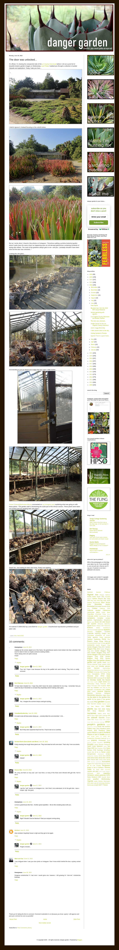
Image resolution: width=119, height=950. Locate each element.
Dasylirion (107, 620)
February (94, 347)
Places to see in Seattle (95, 734)
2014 (91, 371)
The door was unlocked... (98, 321)
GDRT (108, 662)
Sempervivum (91, 754)
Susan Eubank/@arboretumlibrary (20, 504)
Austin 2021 (100, 596)
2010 (91, 382)
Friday (47, 66)
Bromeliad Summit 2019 (102, 606)
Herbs (101, 670)
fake (109, 633)
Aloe (15, 635)
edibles (98, 627)
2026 (91, 274)
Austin (94, 596)
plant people (90, 736)
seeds (108, 752)
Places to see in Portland (101, 732)
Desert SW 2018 (100, 622)
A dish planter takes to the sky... (100, 330)
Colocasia (90, 616)
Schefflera (107, 750)
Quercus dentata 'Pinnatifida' (95, 742)
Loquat (94, 691)
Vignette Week (106, 777)
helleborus (97, 670)
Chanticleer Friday (100, 614)
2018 (91, 361)
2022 (91, 285)
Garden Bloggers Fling (103, 645)
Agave (90, 594)
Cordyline (100, 618)
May (92, 339)
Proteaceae (102, 740)
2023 (91, 282)
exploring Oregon (100, 633)
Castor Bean (106, 612)
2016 (91, 366)
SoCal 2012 (102, 755)
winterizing (101, 783)
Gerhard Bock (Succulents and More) (26, 741)
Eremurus (90, 631)
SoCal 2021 (20, 635)
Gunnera (96, 668)
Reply (16, 658)
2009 (91, 385)
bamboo (94, 598)
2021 (91, 353)
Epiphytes (107, 629)
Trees (89, 769)
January (93, 350)
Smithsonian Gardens (92, 755)
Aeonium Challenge (103, 592)
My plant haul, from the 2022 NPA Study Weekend (99, 308)
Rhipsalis (101, 744)
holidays (90, 672)
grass (88, 666)
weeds (96, 781)
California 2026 (105, 608)
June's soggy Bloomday (98, 328)
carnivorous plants (93, 612)
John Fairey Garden (92, 681)
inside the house (103, 680)
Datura (89, 622)
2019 (91, 358)
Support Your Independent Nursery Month (98, 763)
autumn (89, 598)
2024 (91, 279)
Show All (108, 554)
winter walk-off (94, 783)
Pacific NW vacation (103, 726)
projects (94, 740)
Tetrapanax (106, 765)
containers (91, 618)
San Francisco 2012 (100, 748)
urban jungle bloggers (104, 771)
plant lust (107, 734)
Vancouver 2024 (93, 773)
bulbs (88, 608)
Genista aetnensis (92, 664)
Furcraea (102, 643)
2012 (91, 377)
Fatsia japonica (92, 637)
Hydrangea (100, 678)
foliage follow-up (104, 641)
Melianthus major (100, 695)
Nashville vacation (96, 703)
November (94, 290)
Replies (19, 662)
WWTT (100, 785)
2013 (91, 374)
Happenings (90, 670)
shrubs (108, 754)
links (103, 689)
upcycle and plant (92, 771)
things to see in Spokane (95, 767)
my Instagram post (48, 504)
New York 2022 (99, 709)
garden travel (101, 662)
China (108, 614)
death (93, 622)
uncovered (107, 769)
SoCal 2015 (94, 758)
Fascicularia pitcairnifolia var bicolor (98, 635)
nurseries (91, 713)
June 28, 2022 (27, 872)
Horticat (17, 830)
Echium (90, 628)
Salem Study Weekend (94, 746)
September (94, 295)
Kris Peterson (19, 683)
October (93, 292)
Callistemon (106, 610)
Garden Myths (94, 542)
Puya (108, 740)
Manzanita (91, 695)
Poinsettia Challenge (100, 738)
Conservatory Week (104, 616)
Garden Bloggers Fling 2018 (96, 654)
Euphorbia (90, 633)
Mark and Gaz (19, 858)
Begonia (89, 602)
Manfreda (98, 693)
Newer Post (13, 919)
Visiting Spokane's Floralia (99, 333)
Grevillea (101, 666)
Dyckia (89, 625)
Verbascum (90, 775)
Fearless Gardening (93, 639)
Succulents (106, 761)
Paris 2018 (96, 728)
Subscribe (98, 222)
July (92, 300)
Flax (109, 639)
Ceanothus (90, 614)
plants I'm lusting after (103, 736)
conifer (96, 616)
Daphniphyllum (98, 620)
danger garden (42, 627)
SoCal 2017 (102, 758)
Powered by (98, 229)
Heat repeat (94, 305)
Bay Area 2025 (105, 600)
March (93, 344)
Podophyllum (90, 738)
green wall (94, 666)
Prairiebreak (93, 549)
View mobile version (45, 923)
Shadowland (101, 754)
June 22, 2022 (28, 858)
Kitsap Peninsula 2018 (93, 685)
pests (108, 728)
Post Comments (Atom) (24, 928)
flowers (89, 641)
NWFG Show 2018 (92, 715)
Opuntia (101, 717)
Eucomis (107, 631)
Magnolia (107, 691)
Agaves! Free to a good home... (100, 336)
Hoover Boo (18, 770)
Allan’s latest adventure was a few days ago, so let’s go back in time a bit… (99, 524)
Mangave (107, 693)
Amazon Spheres (105, 594)
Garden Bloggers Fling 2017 (100, 652)
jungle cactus (102, 682)
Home (45, 919)
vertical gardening (100, 775)
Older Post (76, 919)
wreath (96, 785)
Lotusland (100, 691)
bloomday (98, 604)
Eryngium (99, 631)
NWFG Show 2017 (104, 713)
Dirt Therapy (94, 529)
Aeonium (90, 592)
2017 (91, 364)
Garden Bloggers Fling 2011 (96, 647)
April (92, 342)
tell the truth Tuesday (94, 765)
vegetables (106, 773)
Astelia (89, 596)
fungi (98, 643)
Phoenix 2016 (92, 730)
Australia (107, 596)
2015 (91, 369)
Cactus (94, 608)
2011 (91, 379)
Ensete (95, 629)
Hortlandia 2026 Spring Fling (102, 672)
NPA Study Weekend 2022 (98, 711)
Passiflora (103, 728)
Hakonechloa (106, 668)
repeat (96, 744)
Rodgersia (107, 744)
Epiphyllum (101, 629)
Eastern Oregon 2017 (98, 625)
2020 (91, 356)
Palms (89, 728)
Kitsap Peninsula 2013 (103, 683)
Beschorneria (96, 602)
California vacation (93, 610)
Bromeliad (91, 606)
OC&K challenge (103, 715)
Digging (92, 535)
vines (88, 779)
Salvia (105, 746)
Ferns (104, 639)
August (93, 298)
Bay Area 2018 (95, 600)
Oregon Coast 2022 (100, 719)
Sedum (103, 752)
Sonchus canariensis (96, 761)
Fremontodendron (92, 643)
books (108, 604)
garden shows (105, 660)
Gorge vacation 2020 (104, 664)
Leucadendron (98, 689)
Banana (100, 598)
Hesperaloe (107, 670)
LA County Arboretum (49, 64)
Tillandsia (107, 767)
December (94, 287)
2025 (91, 277)
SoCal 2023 (102, 759)
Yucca (105, 785)
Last (43, 66)
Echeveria (107, 625)
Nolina (108, 709)
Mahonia (89, 693)
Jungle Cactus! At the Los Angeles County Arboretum (100, 324)
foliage (96, 641)
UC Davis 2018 (98, 769)
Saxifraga (100, 750)
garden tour (91, 662)
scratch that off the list (94, 752)
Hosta (88, 674)
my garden (99, 701)
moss (108, 695)
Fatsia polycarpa (105, 637)
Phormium (102, 730)
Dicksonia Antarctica (104, 623)
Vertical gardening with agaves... (97, 313)
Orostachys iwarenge (99, 722)
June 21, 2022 (37, 666)
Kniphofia (103, 685)
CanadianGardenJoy (21, 713)
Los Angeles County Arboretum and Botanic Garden (100, 317)
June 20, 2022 (27, 647)
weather (96, 779)
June (92, 303)
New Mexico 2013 (97, 706)
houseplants (95, 674)
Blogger (79, 940)
